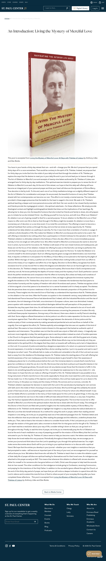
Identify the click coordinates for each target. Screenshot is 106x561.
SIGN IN (93, 2)
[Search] (53, 8)
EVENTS (4, 2)
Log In (95, 8)
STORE (9, 2)
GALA (26, 2)
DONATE (21, 2)
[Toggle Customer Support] (94, 554)
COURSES (15, 2)
